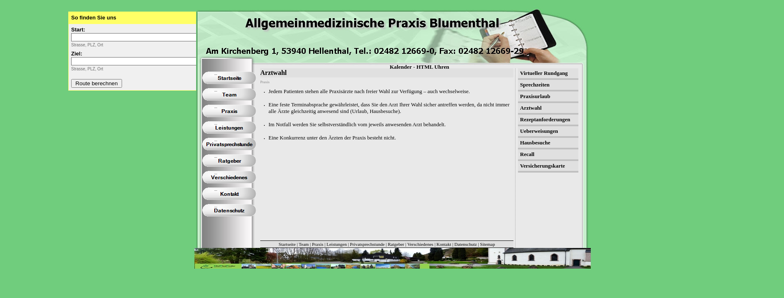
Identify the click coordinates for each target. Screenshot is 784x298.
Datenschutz (465, 244)
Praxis (318, 244)
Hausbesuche (535, 142)
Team (304, 244)
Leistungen (336, 244)
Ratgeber (396, 244)
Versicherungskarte (542, 166)
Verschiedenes (420, 244)
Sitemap (487, 244)
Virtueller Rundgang (544, 73)
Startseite (287, 244)
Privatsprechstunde (367, 244)
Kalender (401, 67)
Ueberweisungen (539, 131)
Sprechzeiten (534, 85)
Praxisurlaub (535, 96)
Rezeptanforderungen (545, 119)
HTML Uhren (432, 67)
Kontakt (443, 244)
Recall (527, 154)
